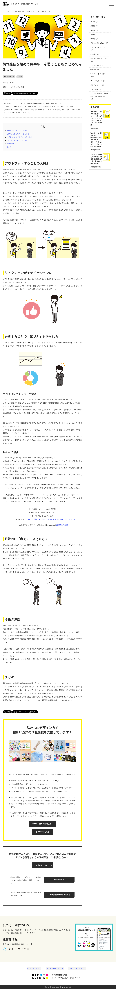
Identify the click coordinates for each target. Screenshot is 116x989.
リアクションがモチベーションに (18, 134)
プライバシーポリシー (54, 968)
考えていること (9, 76)
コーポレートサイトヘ (76, 968)
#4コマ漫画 (32, 519)
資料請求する (59, 879)
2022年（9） (94, 26)
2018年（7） (94, 34)
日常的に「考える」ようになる (17, 140)
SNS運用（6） (95, 54)
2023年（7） (94, 22)
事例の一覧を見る (42, 832)
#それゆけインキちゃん (45, 519)
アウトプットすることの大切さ (17, 130)
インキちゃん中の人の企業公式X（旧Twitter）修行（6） (99, 96)
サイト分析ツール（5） (98, 81)
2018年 (19, 76)
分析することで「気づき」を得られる (19, 137)
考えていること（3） (97, 85)
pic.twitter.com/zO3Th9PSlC (65, 519)
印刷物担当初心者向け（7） (99, 43)
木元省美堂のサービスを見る (59, 894)
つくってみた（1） (96, 89)
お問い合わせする (42, 865)
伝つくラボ (6, 11)
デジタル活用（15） (97, 65)
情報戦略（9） (95, 69)
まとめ (9, 147)
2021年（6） (94, 30)
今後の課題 (10, 143)
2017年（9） (94, 39)
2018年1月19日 (62, 525)
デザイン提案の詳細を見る (42, 824)
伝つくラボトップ (35, 968)
